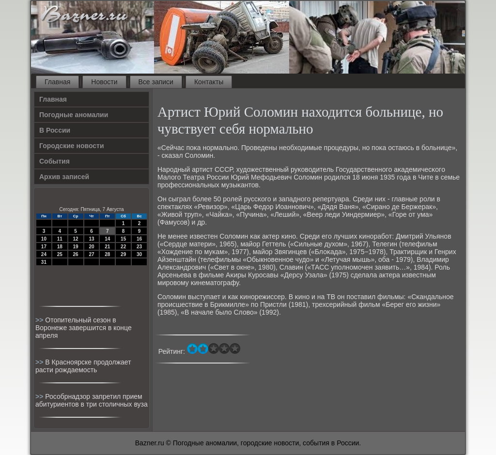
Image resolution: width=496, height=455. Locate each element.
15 (123, 239)
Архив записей (64, 177)
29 (123, 254)
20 (91, 246)
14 (107, 239)
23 (139, 246)
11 (59, 239)
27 (91, 254)
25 (59, 254)
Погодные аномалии (73, 115)
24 (43, 254)
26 (75, 254)
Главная (57, 82)
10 (43, 239)
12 (75, 239)
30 (139, 254)
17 (43, 246)
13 (91, 239)
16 (139, 239)
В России (54, 130)
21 (107, 246)
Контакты (208, 82)
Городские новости (71, 146)
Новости (104, 82)
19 (75, 246)
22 (123, 246)
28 (107, 254)
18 (59, 246)
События (54, 161)
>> (40, 320)
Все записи (156, 82)
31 (43, 262)
